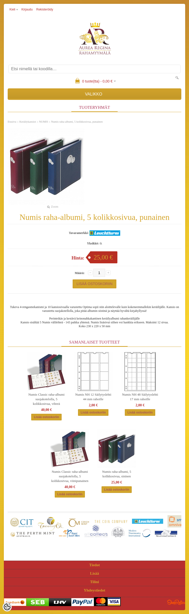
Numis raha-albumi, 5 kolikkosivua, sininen (116, 474)
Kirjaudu (27, 9)
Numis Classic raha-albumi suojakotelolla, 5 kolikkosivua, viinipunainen (69, 476)
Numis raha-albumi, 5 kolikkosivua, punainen (77, 121)
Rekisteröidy (44, 9)
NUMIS (43, 121)
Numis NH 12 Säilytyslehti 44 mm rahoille (93, 397)
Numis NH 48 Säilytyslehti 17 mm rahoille (140, 397)
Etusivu (12, 121)
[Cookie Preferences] (7, 606)
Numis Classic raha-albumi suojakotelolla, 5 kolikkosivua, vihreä (46, 399)
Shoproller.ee (176, 602)
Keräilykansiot (27, 121)
